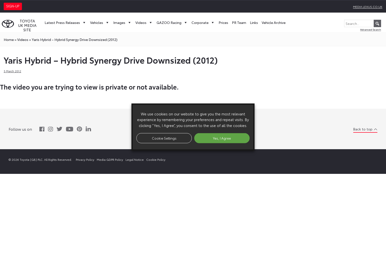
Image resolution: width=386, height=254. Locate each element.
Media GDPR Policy (110, 159)
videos (22, 39)
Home (9, 39)
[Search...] (362, 23)
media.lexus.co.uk (367, 6)
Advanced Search (370, 29)
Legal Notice (135, 159)
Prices (223, 22)
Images (122, 22)
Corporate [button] (203, 22)
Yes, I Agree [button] (222, 138)
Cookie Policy (155, 159)
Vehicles (100, 22)
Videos (144, 22)
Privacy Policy (85, 159)
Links (254, 22)
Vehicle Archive (274, 22)
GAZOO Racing (172, 22)
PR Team (239, 22)
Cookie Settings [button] (164, 138)
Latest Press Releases (65, 22)
